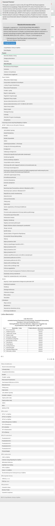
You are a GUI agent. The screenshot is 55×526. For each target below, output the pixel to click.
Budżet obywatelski (9, 138)
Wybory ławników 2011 (10, 252)
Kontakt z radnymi (6, 395)
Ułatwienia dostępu (9, 292)
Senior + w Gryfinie (7, 470)
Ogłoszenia (7, 204)
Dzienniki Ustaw (6, 487)
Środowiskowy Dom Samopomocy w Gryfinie (14, 472)
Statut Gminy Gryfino (9, 106)
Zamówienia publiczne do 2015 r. (12, 260)
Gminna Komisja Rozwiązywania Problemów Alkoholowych (19, 271)
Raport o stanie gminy (9, 93)
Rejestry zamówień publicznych (12, 223)
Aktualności (7, 305)
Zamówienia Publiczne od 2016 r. (10, 382)
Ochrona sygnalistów (9, 268)
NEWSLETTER (5, 408)
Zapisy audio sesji (7, 397)
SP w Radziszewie (7, 429)
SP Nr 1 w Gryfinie (6, 414)
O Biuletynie (5, 300)
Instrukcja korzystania (9, 284)
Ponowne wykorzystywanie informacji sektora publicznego (19, 212)
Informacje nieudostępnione (11, 167)
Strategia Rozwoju (8, 112)
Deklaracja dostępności (10, 151)
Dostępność (7, 149)
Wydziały (6, 61)
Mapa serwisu (7, 303)
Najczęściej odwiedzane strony (12, 308)
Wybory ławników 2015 (10, 249)
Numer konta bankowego (8, 366)
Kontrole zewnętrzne (9, 182)
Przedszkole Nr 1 (6, 438)
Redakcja (6, 287)
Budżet (5, 135)
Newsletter (6, 297)
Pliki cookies (7, 295)
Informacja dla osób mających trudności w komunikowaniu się (20, 165)
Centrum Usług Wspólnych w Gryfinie (11, 459)
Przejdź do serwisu (9, 43)
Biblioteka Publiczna (7, 462)
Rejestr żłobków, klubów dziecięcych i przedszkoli (17, 225)
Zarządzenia (7, 120)
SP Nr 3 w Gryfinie (6, 419)
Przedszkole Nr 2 (6, 440)
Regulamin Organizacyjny (10, 96)
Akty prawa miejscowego (10, 80)
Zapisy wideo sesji (7, 400)
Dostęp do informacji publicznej (12, 146)
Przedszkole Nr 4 (6, 446)
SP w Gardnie (5, 427)
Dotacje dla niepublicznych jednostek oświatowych (17, 154)
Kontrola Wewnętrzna (9, 180)
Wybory (6, 239)
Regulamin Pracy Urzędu (10, 98)
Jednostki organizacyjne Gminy (12, 174)
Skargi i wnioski (8, 228)
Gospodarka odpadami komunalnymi (13, 82)
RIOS (3, 405)
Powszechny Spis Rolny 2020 (11, 214)
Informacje (5, 127)
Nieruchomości (8, 196)
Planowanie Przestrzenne (10, 87)
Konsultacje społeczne (10, 177)
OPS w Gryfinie (6, 467)
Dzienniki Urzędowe (7, 492)
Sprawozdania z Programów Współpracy (14, 233)
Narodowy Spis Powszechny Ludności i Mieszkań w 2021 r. (19, 188)
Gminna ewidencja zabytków (11, 159)
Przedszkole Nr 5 (6, 448)
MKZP (5, 185)
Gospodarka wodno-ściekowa (12, 162)
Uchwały (6, 114)
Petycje (6, 209)
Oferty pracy (7, 201)
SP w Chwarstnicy (6, 424)
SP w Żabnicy (5, 432)
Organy (4, 53)
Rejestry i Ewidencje (9, 220)
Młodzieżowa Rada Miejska (11, 66)
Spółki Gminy (7, 231)
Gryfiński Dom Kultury (7, 465)
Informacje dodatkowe (10, 310)
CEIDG (5, 141)
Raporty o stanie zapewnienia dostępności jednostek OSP (19, 281)
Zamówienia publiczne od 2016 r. (12, 257)
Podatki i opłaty (8, 90)
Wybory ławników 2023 (10, 241)
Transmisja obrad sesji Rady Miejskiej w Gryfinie (14, 122)
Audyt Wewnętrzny (9, 133)
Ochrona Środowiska (9, 198)
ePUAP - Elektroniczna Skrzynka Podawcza (13, 125)
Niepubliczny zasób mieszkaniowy (13, 193)
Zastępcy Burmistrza (9, 58)
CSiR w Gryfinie (6, 457)
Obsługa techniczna (9, 289)
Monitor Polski (6, 490)
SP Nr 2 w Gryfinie (6, 416)
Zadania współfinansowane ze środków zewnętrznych (18, 255)
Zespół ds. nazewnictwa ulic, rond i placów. (15, 276)
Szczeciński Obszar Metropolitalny (13, 236)
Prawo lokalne (5, 77)
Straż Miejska (7, 50)
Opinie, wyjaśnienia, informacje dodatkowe (15, 207)
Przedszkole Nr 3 (6, 443)
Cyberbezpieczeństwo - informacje (13, 143)
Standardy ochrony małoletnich (12, 273)
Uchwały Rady (5, 369)
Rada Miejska (8, 63)
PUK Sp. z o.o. (5, 481)
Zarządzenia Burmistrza (8, 372)
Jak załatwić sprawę (9, 130)
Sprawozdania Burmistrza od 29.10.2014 (14, 101)
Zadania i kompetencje (10, 72)
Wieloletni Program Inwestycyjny (12, 117)
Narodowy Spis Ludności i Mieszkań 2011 (15, 190)
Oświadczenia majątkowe (10, 74)
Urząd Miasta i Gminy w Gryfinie (12, 47)
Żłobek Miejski (6, 451)
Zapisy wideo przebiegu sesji (11, 265)
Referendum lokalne (9, 217)
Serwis (4, 279)
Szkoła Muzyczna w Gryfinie (9, 422)
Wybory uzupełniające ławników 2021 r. (14, 244)
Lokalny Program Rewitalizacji (11, 85)
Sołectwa (6, 69)
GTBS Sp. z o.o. (6, 478)
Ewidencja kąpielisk (9, 157)
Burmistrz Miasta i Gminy (10, 55)
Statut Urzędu (7, 109)
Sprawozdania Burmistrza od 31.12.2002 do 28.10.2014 (18, 104)
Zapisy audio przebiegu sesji (11, 263)
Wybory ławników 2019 (10, 247)
